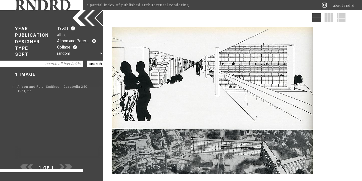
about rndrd (343, 5)
